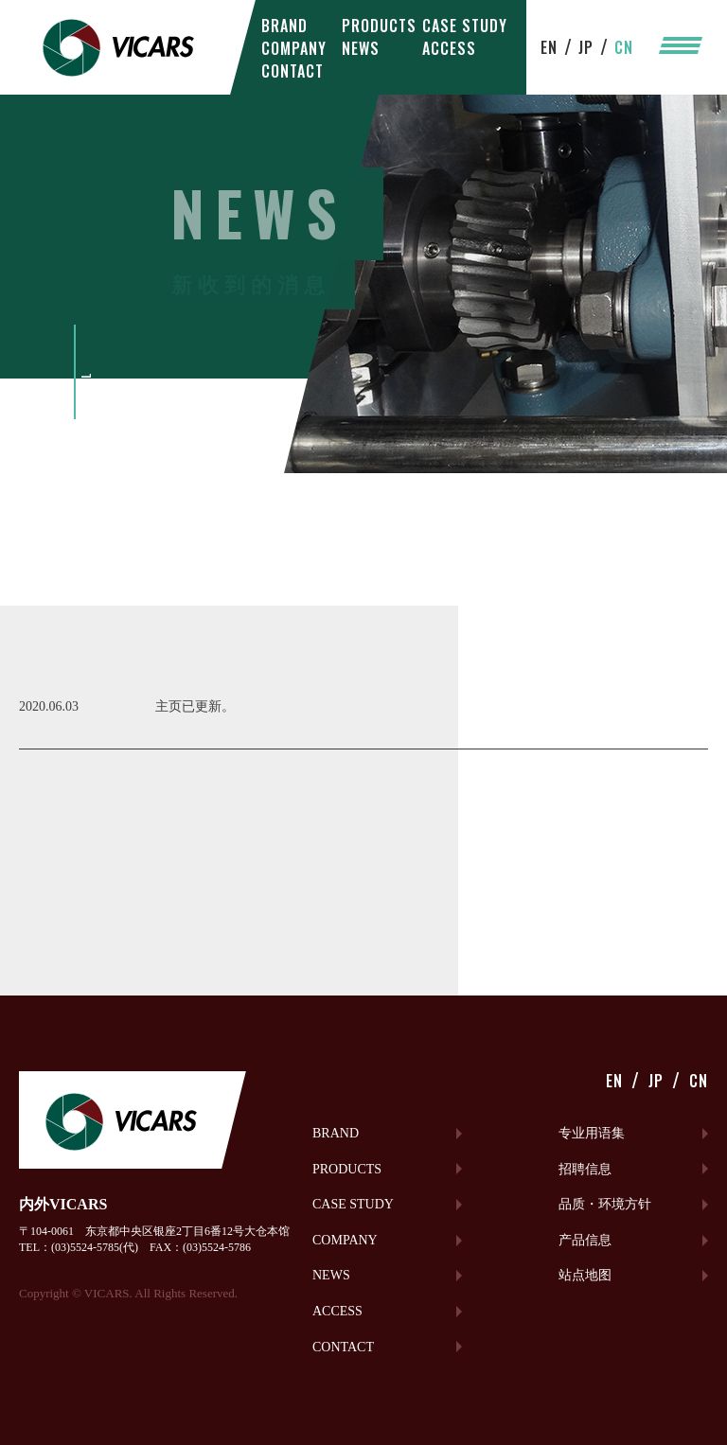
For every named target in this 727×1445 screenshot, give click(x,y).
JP (586, 47)
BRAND (284, 25)
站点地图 (585, 1275)
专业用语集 (592, 1133)
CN (623, 47)
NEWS (361, 48)
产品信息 (585, 1240)
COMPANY (294, 48)
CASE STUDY (464, 25)
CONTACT (292, 71)
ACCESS (449, 48)
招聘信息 (585, 1169)
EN (549, 47)
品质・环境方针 (605, 1204)
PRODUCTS (379, 25)
